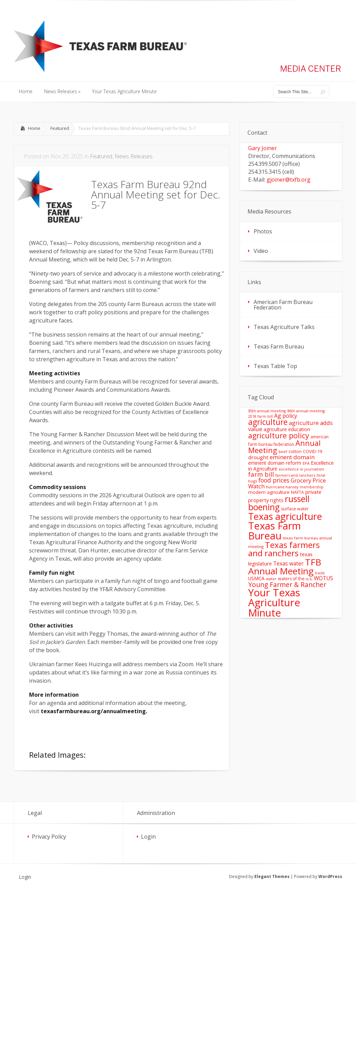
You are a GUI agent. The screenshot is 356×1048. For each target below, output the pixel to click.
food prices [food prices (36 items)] (273, 480)
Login (148, 836)
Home (34, 128)
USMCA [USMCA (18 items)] (256, 578)
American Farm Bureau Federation (283, 304)
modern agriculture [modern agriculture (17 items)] (269, 492)
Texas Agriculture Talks (284, 327)
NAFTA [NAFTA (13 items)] (297, 492)
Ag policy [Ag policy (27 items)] (285, 415)
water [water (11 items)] (271, 578)
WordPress (330, 876)
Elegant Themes (272, 876)
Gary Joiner (262, 148)
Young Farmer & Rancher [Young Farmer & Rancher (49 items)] (287, 584)
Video (261, 251)
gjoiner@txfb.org (288, 179)
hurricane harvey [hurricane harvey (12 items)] (282, 486)
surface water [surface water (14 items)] (295, 509)
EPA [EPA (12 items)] (306, 463)
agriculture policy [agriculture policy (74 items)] (278, 435)
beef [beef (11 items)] (283, 451)
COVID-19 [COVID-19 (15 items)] (312, 451)
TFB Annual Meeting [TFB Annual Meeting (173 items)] (284, 566)
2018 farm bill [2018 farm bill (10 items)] (260, 416)
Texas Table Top (275, 366)
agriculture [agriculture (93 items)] (268, 422)
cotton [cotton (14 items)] (295, 451)
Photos (263, 231)
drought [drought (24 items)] (258, 457)
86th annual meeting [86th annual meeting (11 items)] (306, 410)
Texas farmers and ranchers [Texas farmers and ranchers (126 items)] (284, 549)
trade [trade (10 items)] (320, 573)
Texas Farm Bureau (279, 346)
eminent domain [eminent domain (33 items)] (292, 457)
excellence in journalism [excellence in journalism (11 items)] (301, 469)
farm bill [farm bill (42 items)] (261, 474)
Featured (59, 128)
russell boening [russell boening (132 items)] (278, 503)
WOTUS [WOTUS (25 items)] (323, 578)
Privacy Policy (49, 836)
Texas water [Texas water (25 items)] (288, 563)
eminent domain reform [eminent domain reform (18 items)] (274, 463)
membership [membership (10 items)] (311, 487)
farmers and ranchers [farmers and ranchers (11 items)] (295, 475)
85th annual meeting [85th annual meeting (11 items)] (267, 410)
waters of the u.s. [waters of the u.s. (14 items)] (295, 579)
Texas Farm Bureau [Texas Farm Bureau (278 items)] (274, 530)
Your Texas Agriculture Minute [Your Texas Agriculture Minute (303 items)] (274, 603)
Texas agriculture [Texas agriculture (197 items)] (285, 516)
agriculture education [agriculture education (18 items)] (287, 429)
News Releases (134, 156)
